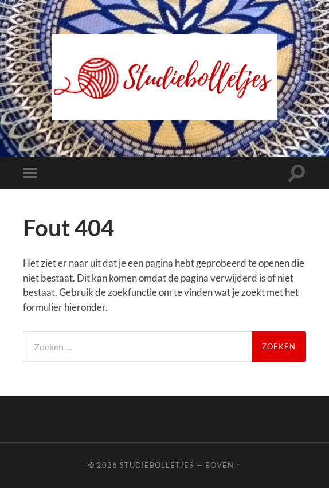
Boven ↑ (222, 465)
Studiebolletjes (157, 465)
